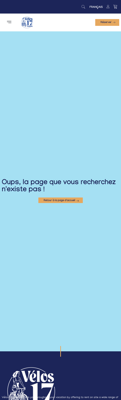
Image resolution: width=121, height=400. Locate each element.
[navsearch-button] (83, 6)
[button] (9, 22)
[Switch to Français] (96, 7)
